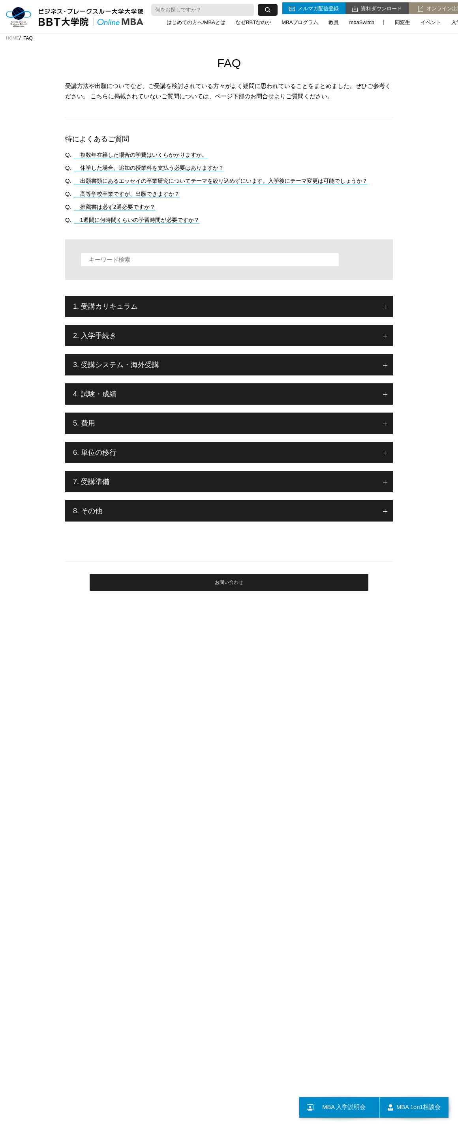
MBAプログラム (300, 21)
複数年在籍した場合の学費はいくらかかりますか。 (142, 154)
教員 (333, 21)
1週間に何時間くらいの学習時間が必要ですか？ (137, 219)
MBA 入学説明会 (329, 1107)
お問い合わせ (229, 592)
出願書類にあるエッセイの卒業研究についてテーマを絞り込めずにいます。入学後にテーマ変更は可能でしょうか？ (228, 180)
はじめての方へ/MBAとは (196, 21)
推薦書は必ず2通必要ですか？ (114, 206)
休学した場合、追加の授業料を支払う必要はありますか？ (151, 167)
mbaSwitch (361, 21)
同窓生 (402, 21)
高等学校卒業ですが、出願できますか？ (127, 193)
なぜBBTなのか (253, 21)
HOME (13, 38)
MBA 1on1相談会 (410, 1107)
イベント (430, 21)
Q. (68, 154)
